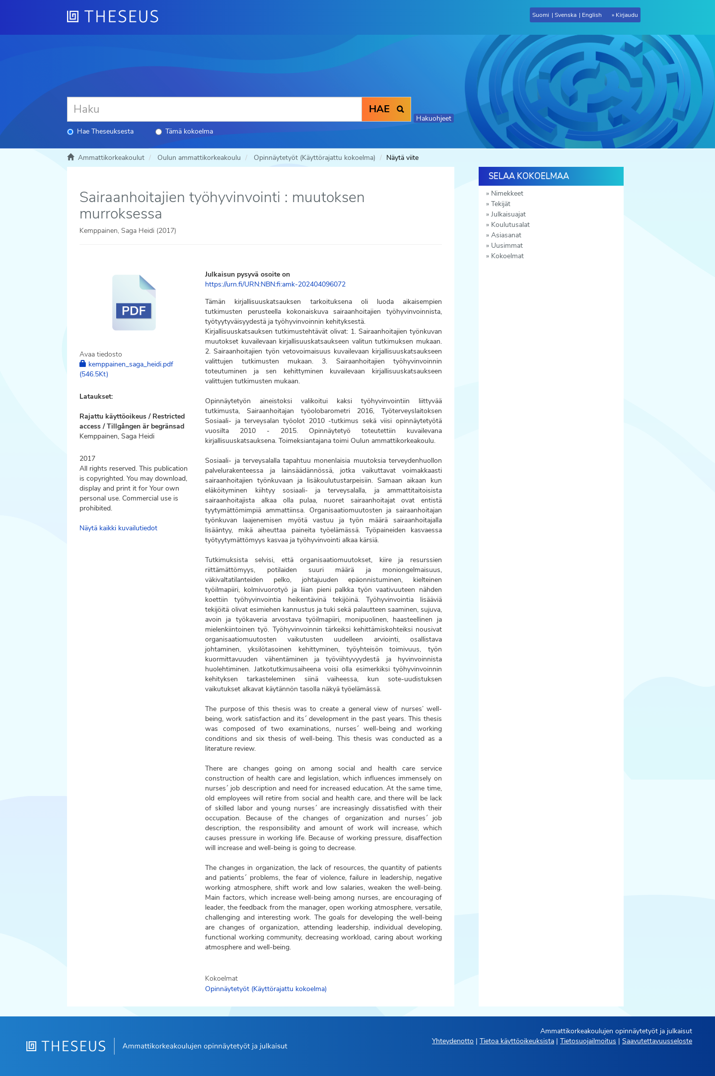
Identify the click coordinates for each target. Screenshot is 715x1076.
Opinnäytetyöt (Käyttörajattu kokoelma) (314, 157)
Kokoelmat (507, 256)
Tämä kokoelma (184, 131)
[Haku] (214, 109)
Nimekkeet (507, 193)
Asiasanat (506, 235)
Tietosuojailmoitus (588, 1041)
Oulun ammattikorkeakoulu (199, 157)
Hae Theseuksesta (100, 131)
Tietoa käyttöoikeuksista (517, 1041)
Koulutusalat (510, 224)
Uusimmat (507, 245)
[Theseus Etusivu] (116, 17)
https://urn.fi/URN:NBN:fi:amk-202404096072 (275, 284)
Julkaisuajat (508, 214)
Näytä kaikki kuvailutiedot (118, 528)
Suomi (540, 15)
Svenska (565, 15)
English (592, 15)
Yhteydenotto (453, 1041)
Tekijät (500, 204)
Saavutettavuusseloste (657, 1041)
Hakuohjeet (433, 118)
